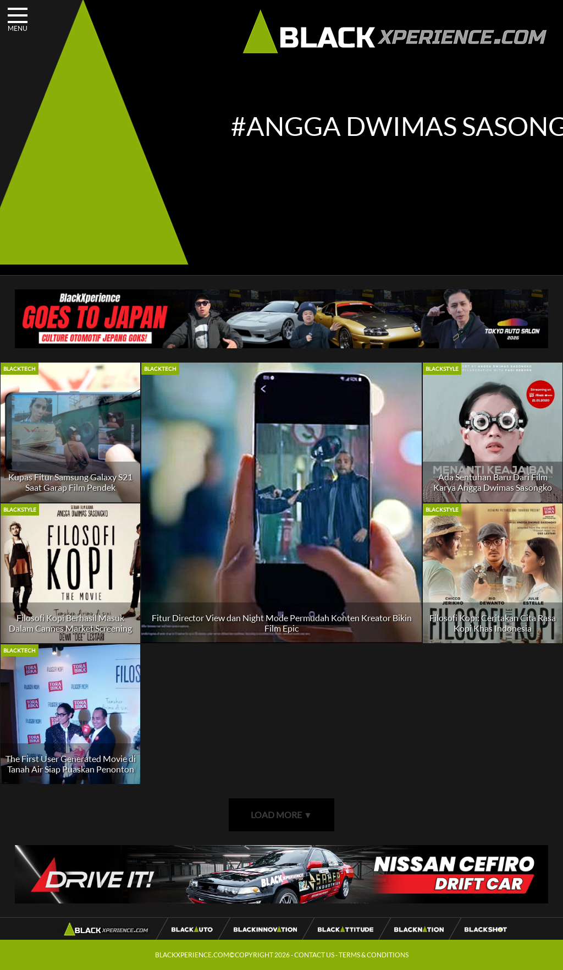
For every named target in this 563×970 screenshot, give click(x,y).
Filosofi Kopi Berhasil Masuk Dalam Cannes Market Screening (70, 622)
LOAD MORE (281, 814)
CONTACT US (314, 955)
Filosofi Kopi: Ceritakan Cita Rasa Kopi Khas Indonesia (492, 622)
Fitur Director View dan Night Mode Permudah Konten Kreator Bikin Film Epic (282, 622)
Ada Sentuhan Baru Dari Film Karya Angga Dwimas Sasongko (492, 482)
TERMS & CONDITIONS (374, 955)
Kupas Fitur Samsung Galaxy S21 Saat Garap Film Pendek (70, 482)
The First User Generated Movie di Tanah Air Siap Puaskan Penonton (70, 763)
